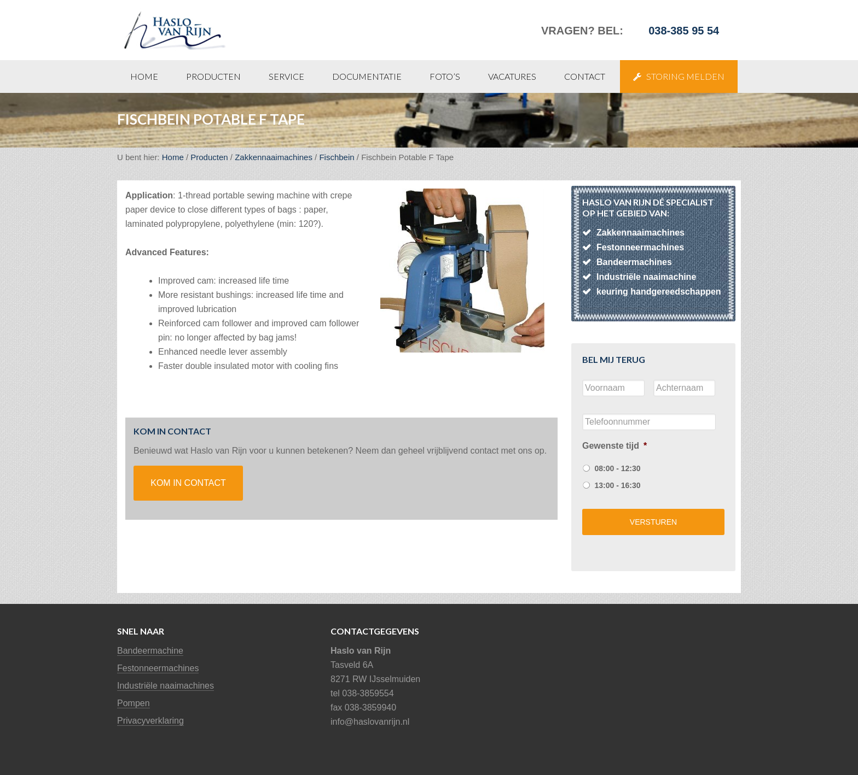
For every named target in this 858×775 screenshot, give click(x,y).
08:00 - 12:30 (617, 468)
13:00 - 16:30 (617, 485)
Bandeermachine (150, 650)
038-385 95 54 (683, 31)
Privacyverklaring (150, 720)
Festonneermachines (158, 668)
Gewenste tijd (614, 445)
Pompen (133, 703)
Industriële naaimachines (165, 685)
